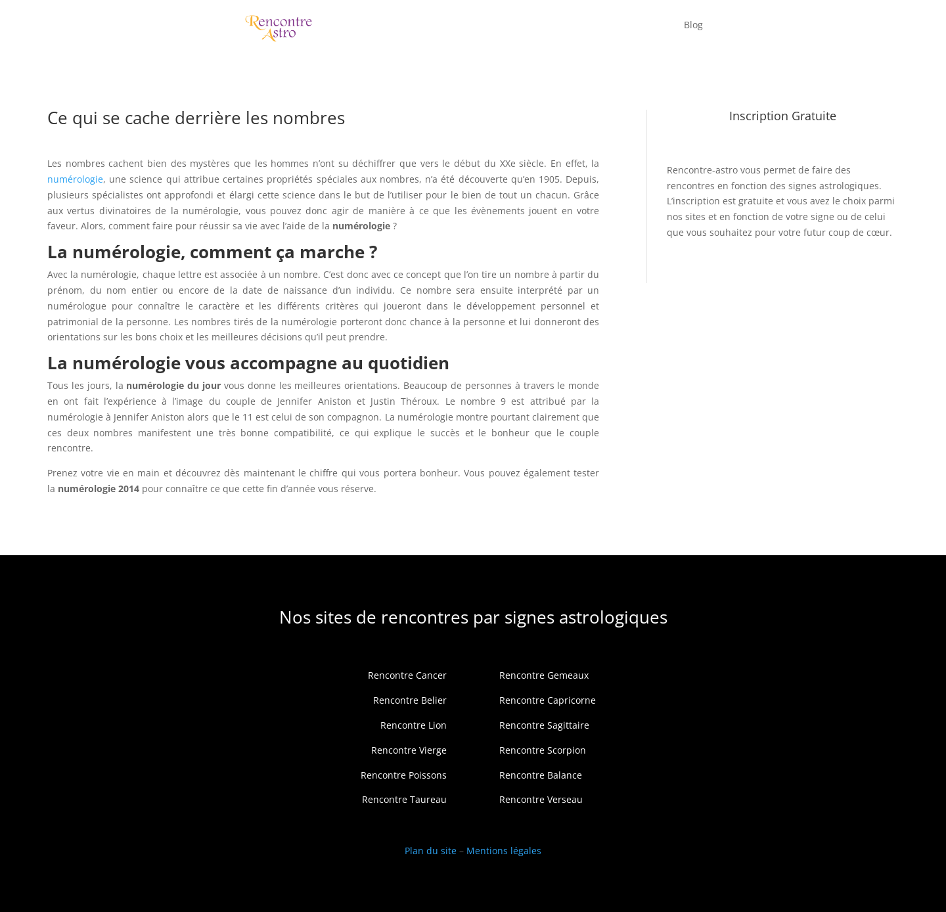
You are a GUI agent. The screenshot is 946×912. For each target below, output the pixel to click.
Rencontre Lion (413, 725)
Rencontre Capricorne (547, 700)
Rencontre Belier (410, 700)
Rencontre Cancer (407, 675)
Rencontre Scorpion (542, 750)
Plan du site (431, 850)
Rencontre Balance (540, 775)
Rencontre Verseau (541, 799)
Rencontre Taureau (404, 799)
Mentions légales (503, 850)
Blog (693, 24)
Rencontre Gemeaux (544, 675)
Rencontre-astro (702, 170)
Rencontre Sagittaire (544, 725)
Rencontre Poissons (404, 775)
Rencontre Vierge (409, 750)
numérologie (75, 179)
